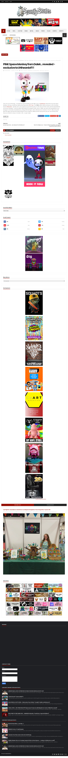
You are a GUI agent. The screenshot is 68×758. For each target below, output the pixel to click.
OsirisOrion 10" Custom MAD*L (15, 698)
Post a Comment (8, 137)
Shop (11, 1)
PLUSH (48, 31)
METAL (31, 31)
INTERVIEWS (13, 35)
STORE (8, 31)
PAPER (43, 31)
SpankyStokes (21, 60)
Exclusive (11, 60)
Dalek (7, 60)
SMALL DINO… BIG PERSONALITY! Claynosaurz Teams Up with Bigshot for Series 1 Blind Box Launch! (32, 709)
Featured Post (17, 506)
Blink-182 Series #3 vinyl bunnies (16, 731)
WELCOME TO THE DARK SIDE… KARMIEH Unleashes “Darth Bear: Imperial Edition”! (28, 715)
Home (2, 1)
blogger (52, 132)
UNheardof (9, 108)
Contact (7, 1)
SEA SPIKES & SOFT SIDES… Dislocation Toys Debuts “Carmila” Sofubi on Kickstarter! (29, 704)
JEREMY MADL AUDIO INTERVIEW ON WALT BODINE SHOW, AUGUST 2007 (26, 693)
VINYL (14, 31)
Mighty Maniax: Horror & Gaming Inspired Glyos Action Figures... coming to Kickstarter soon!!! (31, 742)
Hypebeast (15, 60)
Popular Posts (50, 506)
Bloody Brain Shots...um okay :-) (16, 725)
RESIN (26, 31)
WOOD (37, 31)
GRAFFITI (61, 31)
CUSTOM (20, 31)
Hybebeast (42, 105)
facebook (57, 132)
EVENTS (55, 31)
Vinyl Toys (31, 60)
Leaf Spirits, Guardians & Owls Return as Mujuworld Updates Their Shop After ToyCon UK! (26, 511)
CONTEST (5, 35)
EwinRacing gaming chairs (41, 501)
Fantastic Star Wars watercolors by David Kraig (19, 736)
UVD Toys (26, 60)
